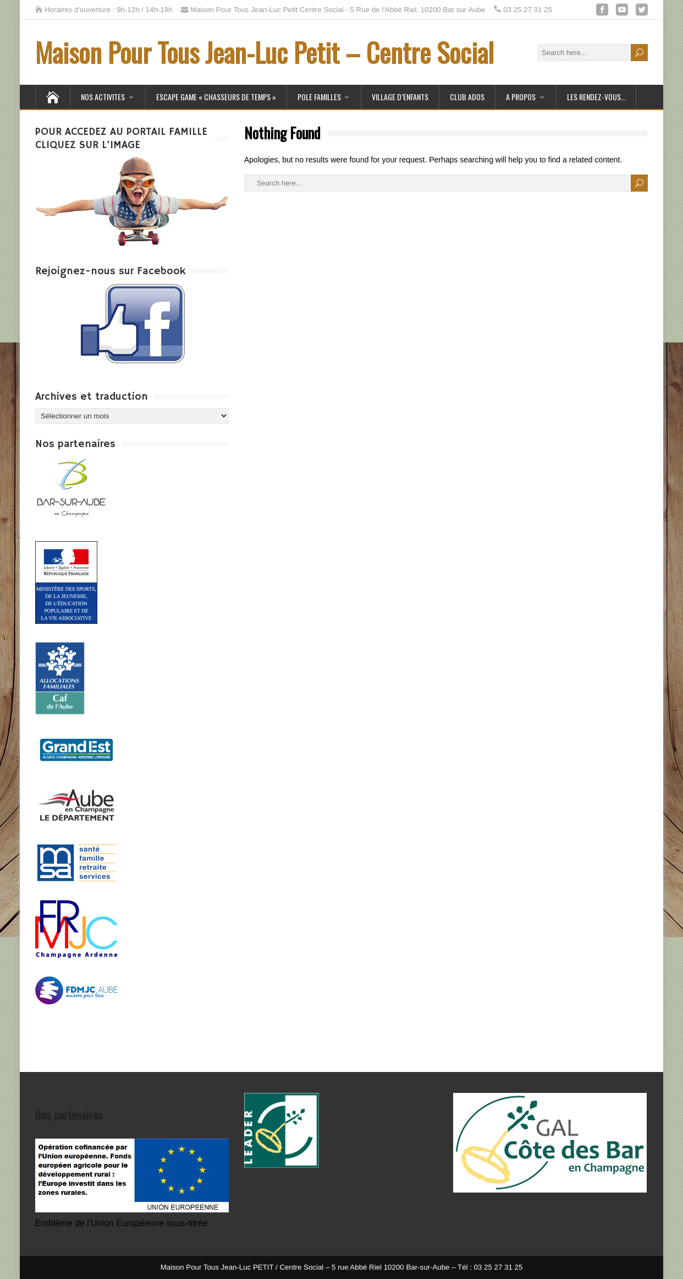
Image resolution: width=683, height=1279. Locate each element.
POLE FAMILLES (319, 96)
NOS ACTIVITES (103, 96)
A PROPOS (521, 96)
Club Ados (467, 96)
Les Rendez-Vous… (596, 96)
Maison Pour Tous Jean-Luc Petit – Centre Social (264, 52)
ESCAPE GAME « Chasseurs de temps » (216, 96)
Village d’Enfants (400, 96)
